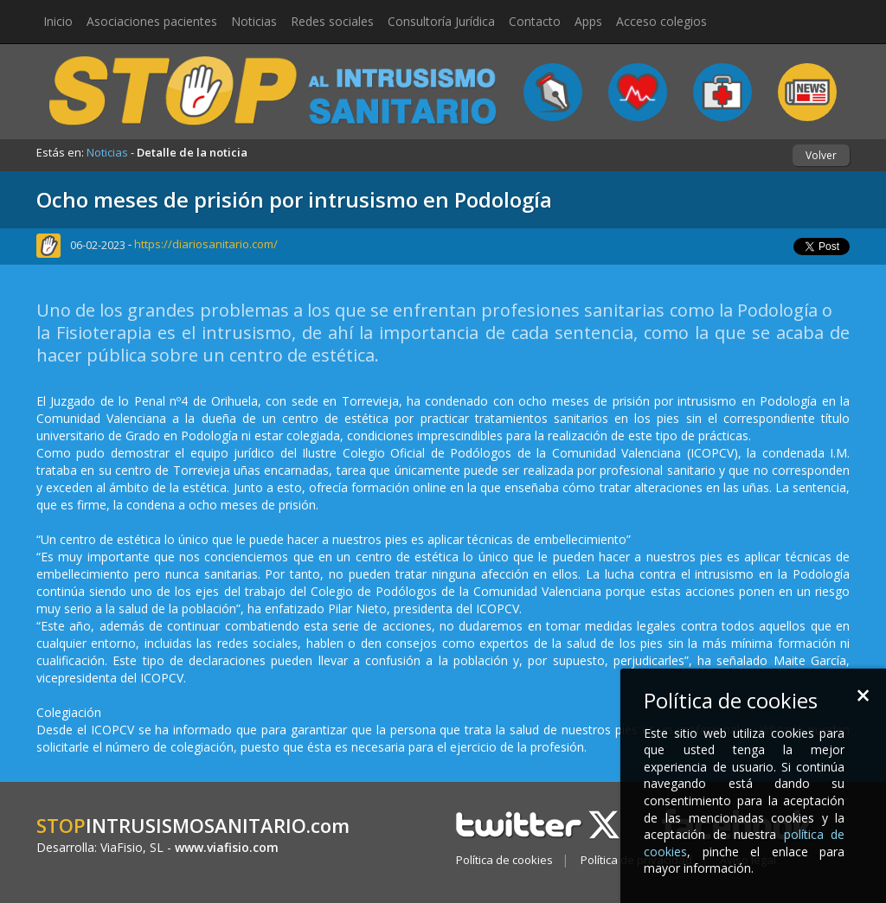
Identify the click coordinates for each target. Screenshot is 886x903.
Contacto (535, 21)
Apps (588, 21)
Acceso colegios (661, 21)
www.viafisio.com (227, 847)
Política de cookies (504, 860)
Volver (821, 155)
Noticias (254, 21)
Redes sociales (332, 21)
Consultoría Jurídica (441, 21)
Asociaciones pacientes (152, 21)
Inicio (58, 21)
